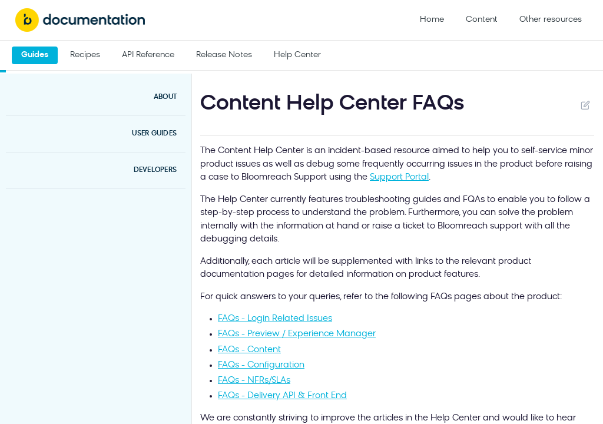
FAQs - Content (249, 350)
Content (482, 19)
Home (432, 19)
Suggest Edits (585, 105)
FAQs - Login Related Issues (275, 318)
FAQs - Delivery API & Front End (282, 396)
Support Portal (399, 177)
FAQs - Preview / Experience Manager (297, 334)
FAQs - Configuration (261, 365)
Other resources (550, 19)
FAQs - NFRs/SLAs (254, 380)
